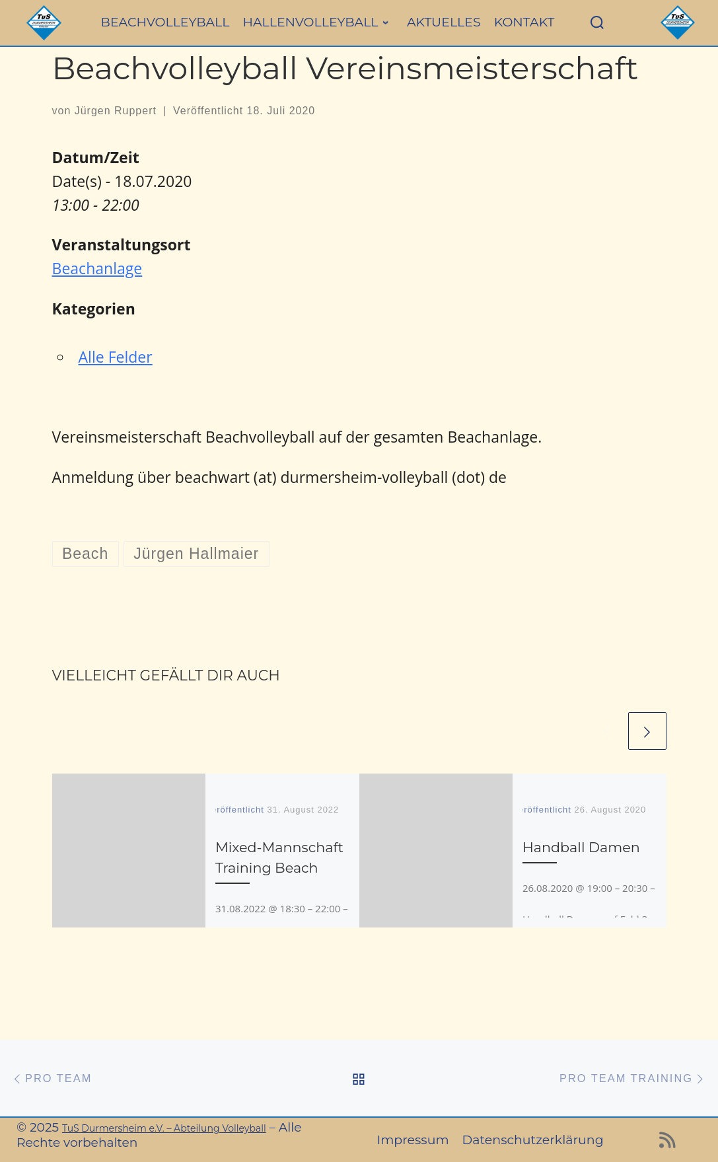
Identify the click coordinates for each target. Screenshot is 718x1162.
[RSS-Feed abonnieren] (667, 1143)
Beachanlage (97, 268)
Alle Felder (116, 356)
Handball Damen (581, 847)
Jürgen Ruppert (116, 110)
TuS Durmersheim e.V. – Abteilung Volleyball (164, 1128)
